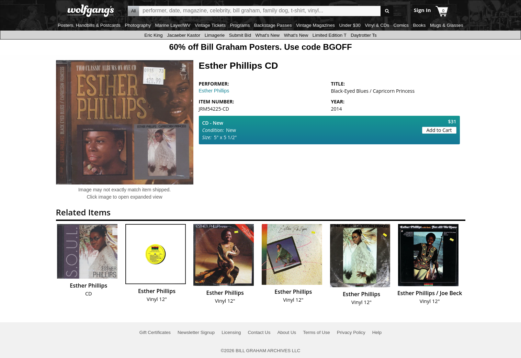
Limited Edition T (330, 35)
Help (377, 332)
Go (387, 11)
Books (419, 25)
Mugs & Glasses (446, 25)
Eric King (153, 35)
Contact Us (259, 332)
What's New (268, 35)
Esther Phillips (214, 90)
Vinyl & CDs (377, 25)
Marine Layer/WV (173, 25)
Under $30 (349, 25)
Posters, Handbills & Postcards (89, 25)
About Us (286, 332)
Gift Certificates (155, 332)
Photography (138, 25)
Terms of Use (316, 332)
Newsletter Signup (196, 332)
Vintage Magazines (315, 25)
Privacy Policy (351, 332)
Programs (240, 25)
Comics (401, 25)
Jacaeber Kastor (183, 35)
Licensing (231, 332)
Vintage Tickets (210, 25)
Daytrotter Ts (363, 35)
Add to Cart (439, 130)
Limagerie (215, 35)
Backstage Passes (273, 25)
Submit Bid (240, 35)
